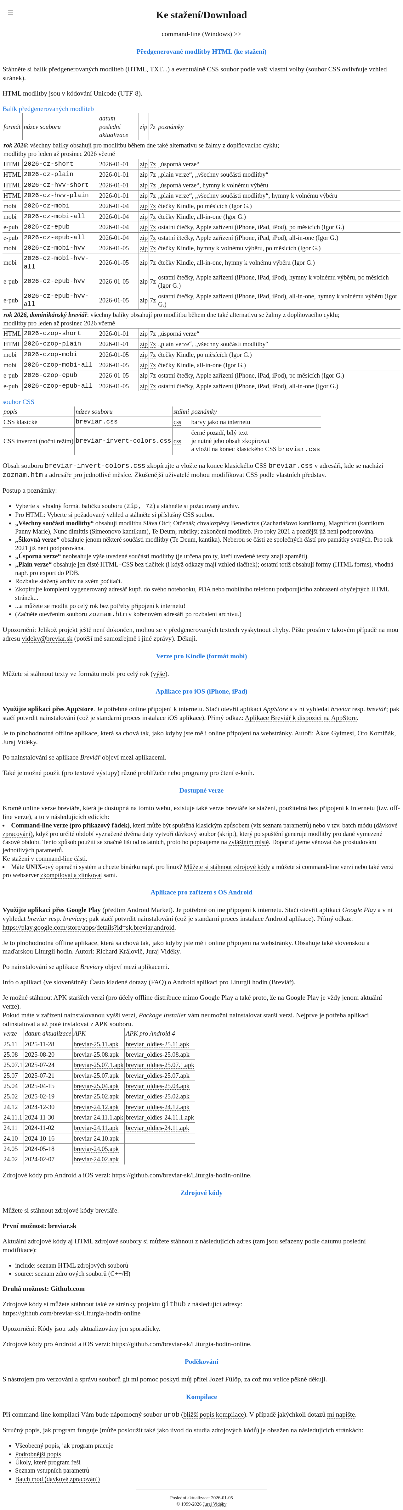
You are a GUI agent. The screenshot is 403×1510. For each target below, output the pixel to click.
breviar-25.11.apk (96, 1043)
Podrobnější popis (38, 1454)
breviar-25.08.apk (96, 1054)
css (177, 421)
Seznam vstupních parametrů (52, 1470)
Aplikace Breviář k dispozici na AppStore (301, 717)
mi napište (341, 1415)
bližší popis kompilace (213, 1415)
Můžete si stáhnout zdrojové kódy (227, 866)
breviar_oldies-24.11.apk (157, 1127)
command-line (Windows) (197, 34)
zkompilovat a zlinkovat (71, 874)
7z (153, 164)
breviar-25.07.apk (96, 1075)
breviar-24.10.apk (96, 1138)
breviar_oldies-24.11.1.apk (160, 1117)
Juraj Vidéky (215, 1504)
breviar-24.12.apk (96, 1106)
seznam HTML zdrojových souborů (82, 1265)
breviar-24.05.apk (96, 1148)
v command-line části (58, 858)
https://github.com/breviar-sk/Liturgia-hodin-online (181, 1175)
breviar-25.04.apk (96, 1085)
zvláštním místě (249, 841)
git (126, 1379)
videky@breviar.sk (47, 638)
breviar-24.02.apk (96, 1158)
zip (144, 164)
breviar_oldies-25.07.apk (157, 1075)
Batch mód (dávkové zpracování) (57, 1479)
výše (159, 673)
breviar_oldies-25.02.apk (157, 1095)
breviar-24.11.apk (96, 1127)
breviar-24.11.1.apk (98, 1117)
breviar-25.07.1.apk (99, 1064)
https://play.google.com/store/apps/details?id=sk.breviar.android (88, 927)
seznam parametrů (286, 824)
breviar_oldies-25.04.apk (157, 1085)
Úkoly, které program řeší (48, 1462)
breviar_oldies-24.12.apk (157, 1106)
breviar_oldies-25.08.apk (157, 1054)
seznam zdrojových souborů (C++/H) (82, 1273)
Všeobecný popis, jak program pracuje (64, 1445)
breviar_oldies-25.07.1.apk (160, 1064)
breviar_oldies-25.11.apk (157, 1043)
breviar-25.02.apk (96, 1095)
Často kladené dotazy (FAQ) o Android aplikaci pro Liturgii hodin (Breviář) (192, 982)
